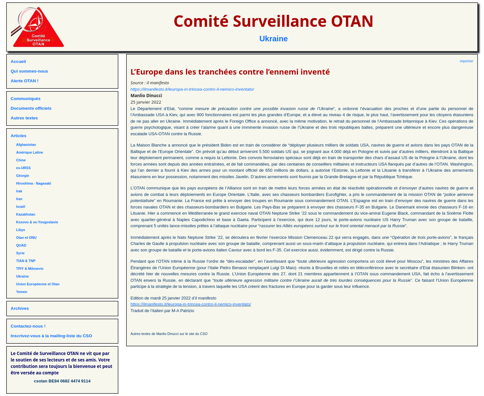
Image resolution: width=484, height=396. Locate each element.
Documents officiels (31, 108)
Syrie (20, 253)
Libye (20, 230)
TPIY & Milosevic (30, 268)
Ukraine (273, 38)
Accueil (18, 61)
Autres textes (24, 118)
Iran (19, 199)
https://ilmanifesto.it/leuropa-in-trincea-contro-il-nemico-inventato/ (192, 89)
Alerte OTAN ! (24, 80)
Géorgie (22, 176)
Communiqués (26, 98)
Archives (20, 308)
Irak (19, 191)
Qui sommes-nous (29, 71)
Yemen (21, 292)
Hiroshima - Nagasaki (33, 183)
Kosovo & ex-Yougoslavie (37, 222)
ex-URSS (23, 168)
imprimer (466, 61)
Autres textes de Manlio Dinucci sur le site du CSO (169, 334)
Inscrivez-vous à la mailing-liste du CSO (51, 335)
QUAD (21, 245)
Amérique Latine (29, 152)
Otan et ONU (26, 237)
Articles (18, 135)
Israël (20, 206)
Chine (21, 160)
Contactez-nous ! (28, 326)
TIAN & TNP (25, 261)
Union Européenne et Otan (37, 284)
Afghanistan (26, 145)
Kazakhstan (25, 214)
